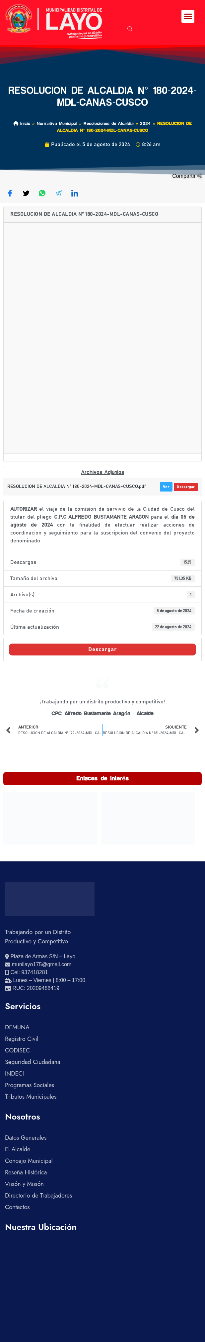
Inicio (21, 123)
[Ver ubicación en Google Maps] (40, 957)
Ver (166, 487)
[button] (187, 16)
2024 (145, 123)
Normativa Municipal (57, 123)
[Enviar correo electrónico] (38, 964)
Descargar (186, 487)
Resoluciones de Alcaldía (109, 123)
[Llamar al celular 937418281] (26, 972)
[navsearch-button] (130, 29)
